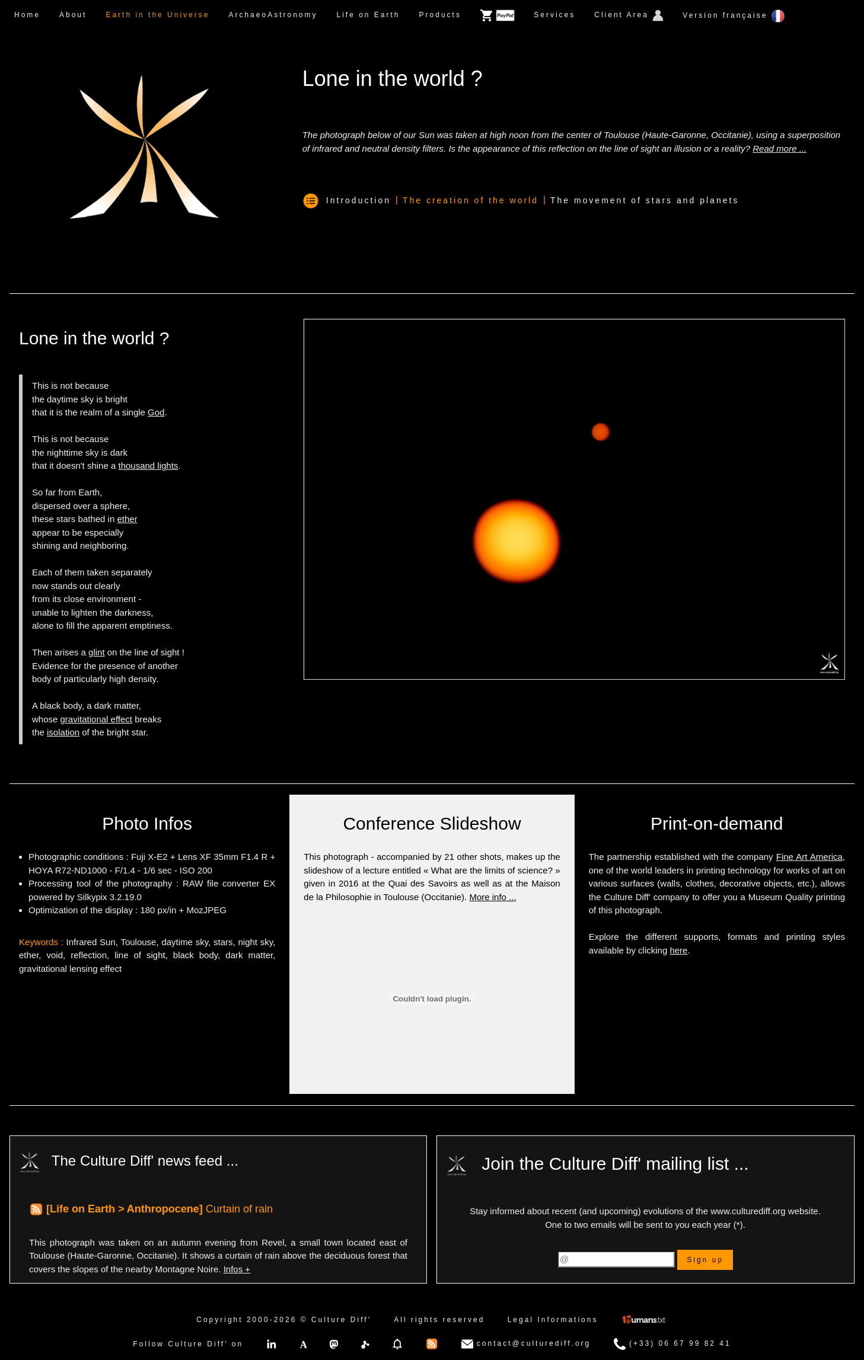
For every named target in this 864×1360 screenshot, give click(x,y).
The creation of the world (470, 200)
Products (440, 15)
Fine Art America (809, 857)
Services (554, 15)
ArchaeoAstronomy (272, 15)
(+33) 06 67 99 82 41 (672, 1344)
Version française (733, 16)
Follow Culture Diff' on (188, 1344)
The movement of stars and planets (644, 200)
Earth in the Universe (157, 15)
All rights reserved (439, 1320)
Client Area (629, 15)
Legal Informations (553, 1320)
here (678, 950)
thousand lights (148, 465)
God (156, 412)
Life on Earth (368, 15)
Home (27, 15)
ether (127, 519)
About (73, 15)
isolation (63, 732)
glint (96, 652)
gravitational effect (96, 719)
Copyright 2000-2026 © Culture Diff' (283, 1320)
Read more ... (779, 148)
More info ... (492, 897)
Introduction (358, 200)
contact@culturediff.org (526, 1344)
